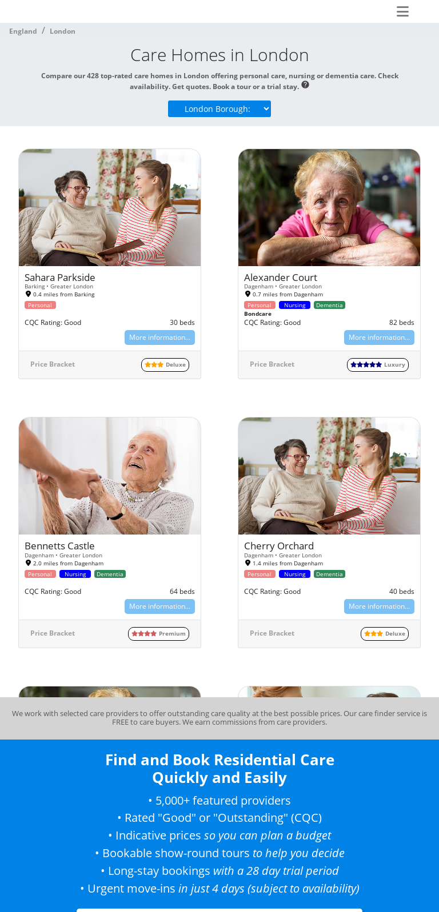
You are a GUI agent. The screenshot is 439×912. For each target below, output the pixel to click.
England (23, 31)
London (62, 31)
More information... (159, 337)
